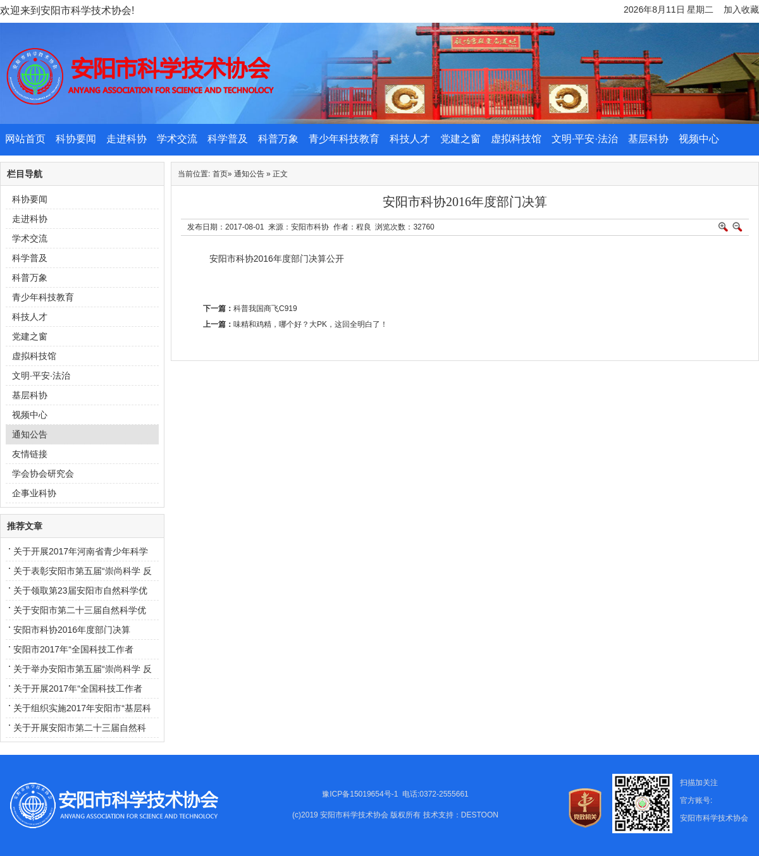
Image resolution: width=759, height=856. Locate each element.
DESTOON (479, 814)
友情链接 (29, 454)
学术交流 (177, 138)
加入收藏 (741, 9)
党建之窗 (460, 138)
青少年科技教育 (344, 138)
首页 (220, 173)
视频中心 (699, 138)
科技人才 (410, 138)
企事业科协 (34, 493)
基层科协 (648, 138)
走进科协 (126, 138)
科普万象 (278, 138)
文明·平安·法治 (585, 138)
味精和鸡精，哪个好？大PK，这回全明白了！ (310, 324)
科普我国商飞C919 (265, 308)
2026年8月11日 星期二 (668, 9)
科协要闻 (76, 138)
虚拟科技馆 (516, 138)
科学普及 (227, 138)
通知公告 (29, 434)
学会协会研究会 (43, 473)
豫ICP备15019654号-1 (360, 794)
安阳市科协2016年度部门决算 (71, 630)
